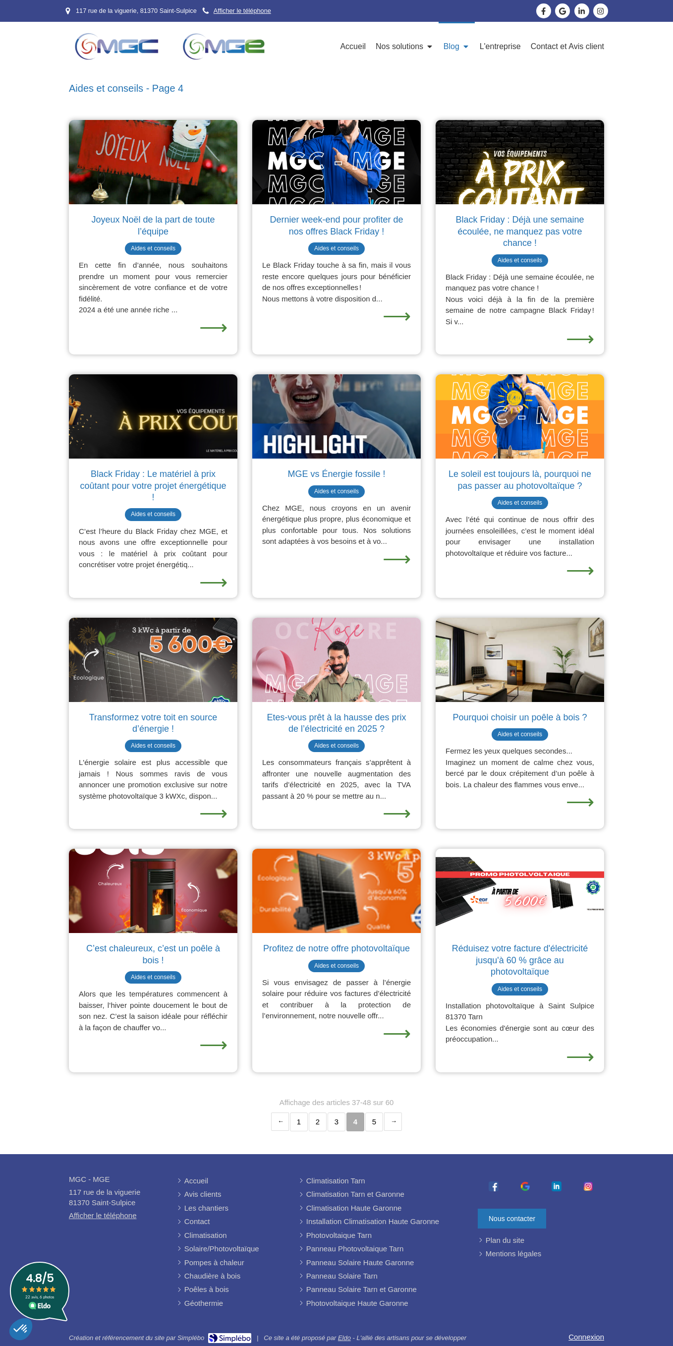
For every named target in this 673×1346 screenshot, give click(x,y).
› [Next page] (393, 1121)
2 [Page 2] (318, 1121)
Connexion (586, 1337)
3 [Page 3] (336, 1121)
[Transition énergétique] (336, 416)
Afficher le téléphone (242, 10)
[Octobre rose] (336, 660)
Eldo (344, 1338)
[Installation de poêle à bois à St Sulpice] (520, 162)
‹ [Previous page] (280, 1121)
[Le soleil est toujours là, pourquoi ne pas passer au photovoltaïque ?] (520, 416)
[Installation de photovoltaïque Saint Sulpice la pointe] (336, 891)
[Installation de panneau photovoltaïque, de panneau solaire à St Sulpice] (336, 162)
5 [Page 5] (374, 1121)
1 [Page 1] (299, 1121)
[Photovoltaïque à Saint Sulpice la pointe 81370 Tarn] (520, 891)
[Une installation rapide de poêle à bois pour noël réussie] (153, 162)
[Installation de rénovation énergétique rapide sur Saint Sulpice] (153, 416)
